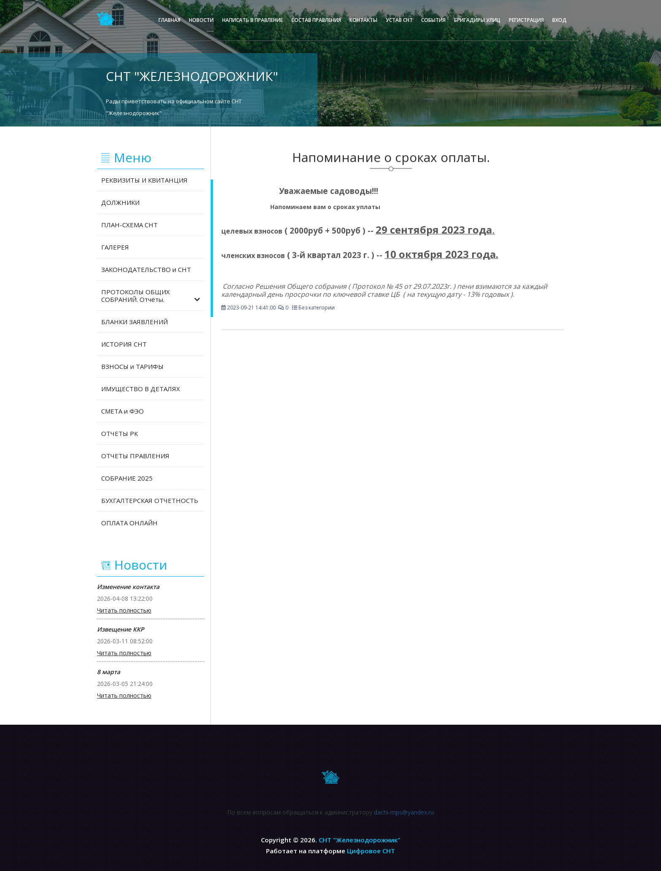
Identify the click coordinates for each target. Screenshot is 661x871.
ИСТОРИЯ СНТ (124, 344)
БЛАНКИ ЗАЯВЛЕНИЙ (134, 321)
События (433, 20)
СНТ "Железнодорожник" (359, 840)
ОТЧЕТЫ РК (119, 433)
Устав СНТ (399, 20)
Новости (201, 20)
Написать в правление (252, 20)
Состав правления (316, 20)
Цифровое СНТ (371, 851)
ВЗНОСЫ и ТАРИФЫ (132, 366)
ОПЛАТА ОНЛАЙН (129, 523)
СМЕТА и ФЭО (122, 411)
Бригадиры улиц (477, 20)
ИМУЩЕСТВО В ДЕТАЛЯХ (140, 388)
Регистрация (526, 20)
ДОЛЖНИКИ (120, 202)
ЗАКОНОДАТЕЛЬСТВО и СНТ (146, 269)
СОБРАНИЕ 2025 (127, 478)
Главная (169, 20)
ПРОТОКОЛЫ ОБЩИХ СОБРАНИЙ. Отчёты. (150, 296)
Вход (559, 20)
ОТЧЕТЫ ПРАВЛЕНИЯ (135, 456)
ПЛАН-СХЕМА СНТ (129, 224)
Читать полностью (124, 610)
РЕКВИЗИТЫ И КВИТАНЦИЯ (144, 180)
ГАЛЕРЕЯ (115, 247)
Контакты (363, 20)
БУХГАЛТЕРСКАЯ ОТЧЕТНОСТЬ (149, 500)
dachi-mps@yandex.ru (404, 816)
